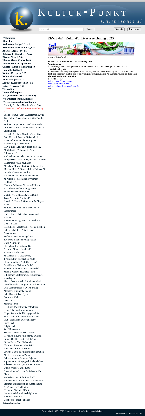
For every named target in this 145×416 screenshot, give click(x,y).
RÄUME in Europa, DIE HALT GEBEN (23, 364)
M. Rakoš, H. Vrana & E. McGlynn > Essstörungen (21, 209)
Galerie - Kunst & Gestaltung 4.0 (18, 67)
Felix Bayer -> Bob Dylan (16, 294)
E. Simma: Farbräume (14, 252)
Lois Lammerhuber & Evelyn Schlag (21, 287)
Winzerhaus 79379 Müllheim (17, 163)
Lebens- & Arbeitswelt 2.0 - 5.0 (17, 83)
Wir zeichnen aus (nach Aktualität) (19, 102)
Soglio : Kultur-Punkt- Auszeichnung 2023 (24, 115)
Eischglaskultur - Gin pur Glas (18, 246)
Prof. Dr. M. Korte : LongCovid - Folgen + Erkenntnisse (24, 129)
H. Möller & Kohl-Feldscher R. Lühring (22, 335)
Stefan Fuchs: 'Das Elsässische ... (19, 342)
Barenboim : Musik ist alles (17, 400)
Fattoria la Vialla (12, 297)
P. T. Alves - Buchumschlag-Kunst (20, 188)
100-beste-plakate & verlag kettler (20, 239)
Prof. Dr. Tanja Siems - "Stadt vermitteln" (23, 124)
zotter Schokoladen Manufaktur (19, 310)
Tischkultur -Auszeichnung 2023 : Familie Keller (24, 119)
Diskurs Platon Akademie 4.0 (16, 60)
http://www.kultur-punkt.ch (60, 84)
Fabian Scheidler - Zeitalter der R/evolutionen (18, 231)
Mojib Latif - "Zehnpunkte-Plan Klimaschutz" (19, 151)
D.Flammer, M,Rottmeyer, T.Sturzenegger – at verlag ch (24, 276)
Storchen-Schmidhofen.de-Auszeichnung (23, 384)
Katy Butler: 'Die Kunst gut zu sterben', (22, 147)
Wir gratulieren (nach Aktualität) (19, 95)
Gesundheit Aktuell (12, 70)
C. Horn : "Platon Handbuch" (17, 249)
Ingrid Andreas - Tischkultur (17, 172)
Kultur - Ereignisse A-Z (14, 73)
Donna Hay (9, 300)
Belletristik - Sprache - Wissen (17, 54)
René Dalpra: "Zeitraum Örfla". (18, 265)
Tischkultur (8, 89)
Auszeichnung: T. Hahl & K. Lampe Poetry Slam (24, 372)
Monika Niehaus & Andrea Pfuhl (19, 271)
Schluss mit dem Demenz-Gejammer (21, 358)
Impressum (134, 29)
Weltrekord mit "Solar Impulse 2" (19, 377)
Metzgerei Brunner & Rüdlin (17, 291)
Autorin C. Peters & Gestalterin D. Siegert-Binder (24, 203)
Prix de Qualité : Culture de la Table (21, 339)
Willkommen (8, 38)
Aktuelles (7, 41)
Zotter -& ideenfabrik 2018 (16, 191)
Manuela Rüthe (11, 303)
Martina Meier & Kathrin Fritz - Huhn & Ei (24, 169)
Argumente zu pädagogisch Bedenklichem (24, 361)
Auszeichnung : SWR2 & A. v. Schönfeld (23, 380)
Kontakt (119, 29)
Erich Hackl (9, 323)
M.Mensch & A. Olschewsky (17, 255)
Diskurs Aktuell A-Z (12, 57)
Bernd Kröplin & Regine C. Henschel (21, 268)
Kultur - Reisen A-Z (12, 76)
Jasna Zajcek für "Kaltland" (17, 198)
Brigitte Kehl (10, 326)
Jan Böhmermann (12, 329)
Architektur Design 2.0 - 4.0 (16, 44)
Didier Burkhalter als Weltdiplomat (20, 393)
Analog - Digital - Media (14, 50)
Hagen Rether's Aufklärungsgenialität (21, 313)
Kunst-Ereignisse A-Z (13, 79)
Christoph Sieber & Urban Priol (19, 345)
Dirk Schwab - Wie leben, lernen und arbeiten (21, 215)
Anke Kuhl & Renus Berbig (17, 348)
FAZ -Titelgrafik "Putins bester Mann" (22, 316)
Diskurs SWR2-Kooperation (16, 63)
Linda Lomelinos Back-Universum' (20, 262)
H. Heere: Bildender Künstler (17, 390)
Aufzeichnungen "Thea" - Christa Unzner (23, 156)
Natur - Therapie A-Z (13, 86)
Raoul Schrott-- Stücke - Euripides (20, 140)
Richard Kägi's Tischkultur (16, 143)
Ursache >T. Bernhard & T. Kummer (21, 195)
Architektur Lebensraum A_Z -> (18, 47)
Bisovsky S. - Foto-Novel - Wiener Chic (22, 105)
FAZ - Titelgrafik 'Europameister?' (20, 319)
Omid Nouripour (12, 243)
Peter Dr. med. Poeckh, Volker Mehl (21, 137)
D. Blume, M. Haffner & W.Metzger (21, 307)
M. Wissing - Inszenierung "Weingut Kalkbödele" (21, 180)
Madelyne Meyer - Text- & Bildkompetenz (24, 166)
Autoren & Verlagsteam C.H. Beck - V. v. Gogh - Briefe (23, 222)
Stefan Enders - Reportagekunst (19, 236)
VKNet (140, 414)
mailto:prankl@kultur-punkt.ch (61, 81)
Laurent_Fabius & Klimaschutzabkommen (24, 351)
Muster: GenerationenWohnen (18, 355)
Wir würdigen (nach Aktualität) (18, 99)
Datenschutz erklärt (12, 403)
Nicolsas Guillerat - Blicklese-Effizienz (22, 185)
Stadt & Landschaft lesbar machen (20, 332)
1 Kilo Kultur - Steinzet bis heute (19, 259)
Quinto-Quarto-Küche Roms (17, 368)
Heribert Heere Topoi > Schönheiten (21, 175)
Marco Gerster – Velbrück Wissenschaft (22, 281)
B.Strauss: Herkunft (13, 396)
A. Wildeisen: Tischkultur (16, 387)
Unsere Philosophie (12, 92)
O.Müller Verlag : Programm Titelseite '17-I (24, 284)
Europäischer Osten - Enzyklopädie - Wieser (25, 159)
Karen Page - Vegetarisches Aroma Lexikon (24, 227)
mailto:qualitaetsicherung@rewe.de (63, 86)
